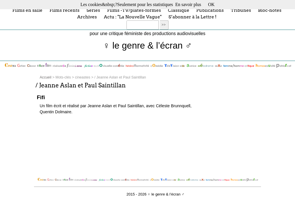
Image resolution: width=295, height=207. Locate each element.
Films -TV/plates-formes (134, 9)
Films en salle (27, 9)
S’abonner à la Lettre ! (193, 16)
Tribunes (241, 9)
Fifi (41, 97)
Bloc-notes (269, 9)
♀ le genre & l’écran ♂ (147, 46)
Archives (87, 16)
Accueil (45, 77)
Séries (93, 9)
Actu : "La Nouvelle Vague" (133, 16)
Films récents (65, 9)
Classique (178, 9)
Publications (210, 9)
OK (211, 4)
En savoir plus (188, 4)
